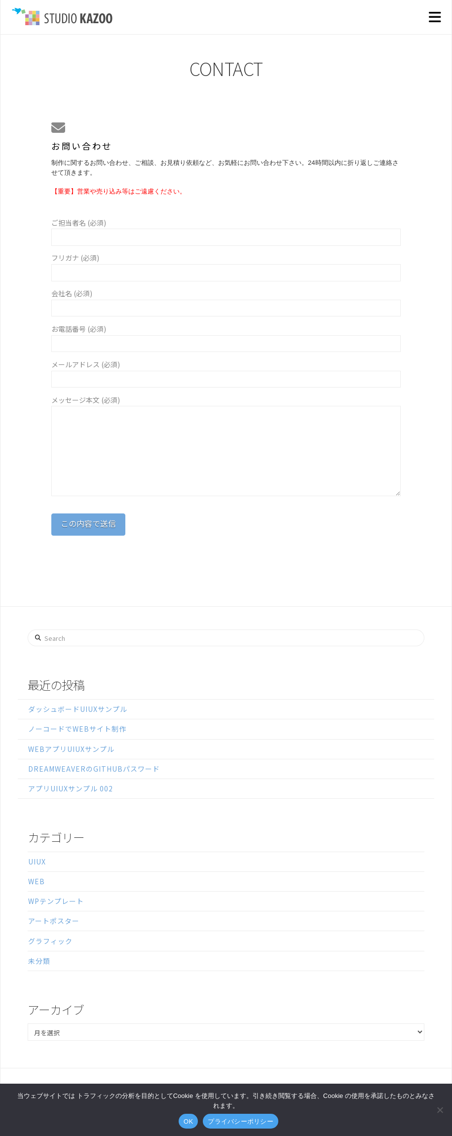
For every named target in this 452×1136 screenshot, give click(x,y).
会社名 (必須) (226, 301)
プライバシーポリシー (240, 1121)
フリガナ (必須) (226, 265)
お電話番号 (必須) (226, 337)
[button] (435, 17)
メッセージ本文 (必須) (226, 406)
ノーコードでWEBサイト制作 (77, 729)
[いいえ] (440, 1110)
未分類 (39, 961)
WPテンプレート (56, 901)
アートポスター (53, 921)
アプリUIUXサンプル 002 (70, 788)
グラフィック (50, 941)
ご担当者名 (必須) (226, 230)
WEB (36, 881)
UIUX (37, 861)
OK (188, 1121)
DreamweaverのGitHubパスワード (94, 769)
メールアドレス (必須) (226, 372)
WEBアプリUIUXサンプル (71, 749)
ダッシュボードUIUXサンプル (77, 709)
